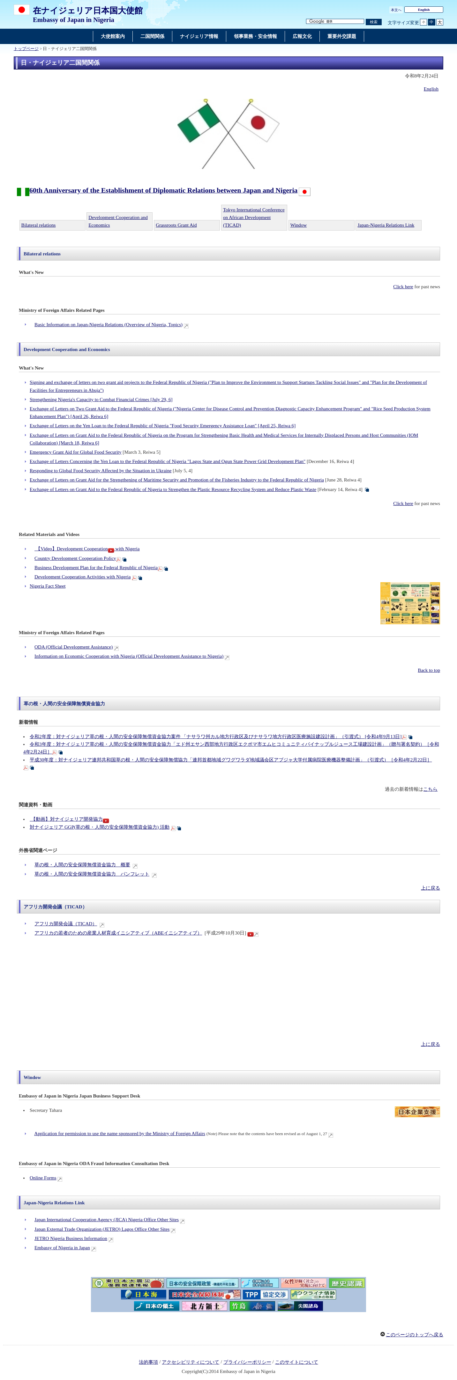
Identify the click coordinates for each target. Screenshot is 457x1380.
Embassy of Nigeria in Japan (62, 1247)
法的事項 (148, 1362)
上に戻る (430, 888)
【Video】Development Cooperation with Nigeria (86, 548)
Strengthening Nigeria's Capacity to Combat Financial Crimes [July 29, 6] (101, 399)
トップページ (26, 49)
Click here (403, 286)
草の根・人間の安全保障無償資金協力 (64, 703)
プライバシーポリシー (247, 1362)
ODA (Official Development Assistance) (73, 647)
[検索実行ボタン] (374, 22)
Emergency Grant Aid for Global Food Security (76, 452)
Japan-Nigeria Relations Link (385, 225)
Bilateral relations (38, 225)
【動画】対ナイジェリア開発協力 (69, 819)
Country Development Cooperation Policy (75, 558)
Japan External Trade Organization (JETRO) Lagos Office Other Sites (101, 1229)
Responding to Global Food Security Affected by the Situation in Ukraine (101, 470)
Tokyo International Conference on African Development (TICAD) (254, 217)
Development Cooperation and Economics (67, 349)
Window (298, 225)
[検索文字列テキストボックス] (335, 21)
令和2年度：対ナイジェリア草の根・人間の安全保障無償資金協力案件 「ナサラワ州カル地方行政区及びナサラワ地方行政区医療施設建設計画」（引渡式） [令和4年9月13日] (215, 736)
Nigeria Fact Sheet (47, 586)
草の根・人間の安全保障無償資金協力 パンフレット (91, 874)
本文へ (396, 10)
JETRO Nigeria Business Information (70, 1238)
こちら (430, 789)
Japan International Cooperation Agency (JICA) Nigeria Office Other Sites (106, 1219)
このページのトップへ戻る (414, 1334)
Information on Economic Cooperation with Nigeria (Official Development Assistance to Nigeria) (128, 656)
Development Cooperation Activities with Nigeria (82, 576)
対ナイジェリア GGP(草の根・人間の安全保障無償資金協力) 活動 (99, 827)
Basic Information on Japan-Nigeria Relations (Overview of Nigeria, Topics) (108, 324)
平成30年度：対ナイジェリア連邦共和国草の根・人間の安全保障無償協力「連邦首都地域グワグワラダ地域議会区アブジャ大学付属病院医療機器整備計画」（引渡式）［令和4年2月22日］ (231, 759)
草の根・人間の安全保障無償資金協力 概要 (82, 864)
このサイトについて (296, 1362)
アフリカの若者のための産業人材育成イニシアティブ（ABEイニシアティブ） (118, 933)
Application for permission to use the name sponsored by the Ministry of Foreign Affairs (119, 1133)
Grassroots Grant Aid (176, 225)
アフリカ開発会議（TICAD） (55, 906)
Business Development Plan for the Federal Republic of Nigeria (96, 567)
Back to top (429, 670)
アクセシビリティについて (190, 1362)
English (424, 9)
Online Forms (43, 1177)
